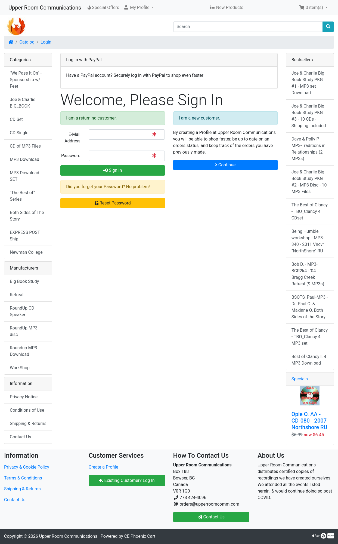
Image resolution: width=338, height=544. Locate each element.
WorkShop (20, 367)
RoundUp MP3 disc (24, 331)
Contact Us (20, 436)
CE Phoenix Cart (140, 536)
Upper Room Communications (44, 7)
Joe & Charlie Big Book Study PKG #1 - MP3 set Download (308, 83)
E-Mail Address (72, 137)
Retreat (17, 294)
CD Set (16, 119)
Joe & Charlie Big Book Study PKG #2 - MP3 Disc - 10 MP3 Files (309, 181)
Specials (300, 378)
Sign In (112, 170)
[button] (138, 7)
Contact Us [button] (211, 516)
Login (46, 42)
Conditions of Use (27, 410)
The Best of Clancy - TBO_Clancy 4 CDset (310, 211)
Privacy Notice (24, 396)
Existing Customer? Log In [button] (127, 480)
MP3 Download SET (24, 176)
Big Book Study (24, 281)
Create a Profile (103, 467)
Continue (225, 164)
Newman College (26, 252)
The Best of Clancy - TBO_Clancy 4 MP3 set (310, 337)
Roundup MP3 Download (23, 351)
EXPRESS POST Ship (25, 236)
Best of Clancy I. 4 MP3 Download (309, 360)
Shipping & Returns (28, 423)
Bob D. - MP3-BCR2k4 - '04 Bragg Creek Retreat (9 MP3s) (308, 274)
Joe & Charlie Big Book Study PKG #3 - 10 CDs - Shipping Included (309, 115)
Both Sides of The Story (27, 216)
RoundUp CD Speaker (22, 311)
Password (70, 155)
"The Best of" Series (22, 196)
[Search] (248, 27)
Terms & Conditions (23, 478)
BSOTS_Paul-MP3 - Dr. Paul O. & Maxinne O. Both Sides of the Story (310, 307)
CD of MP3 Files (25, 146)
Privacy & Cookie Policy (26, 467)
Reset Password (113, 203)
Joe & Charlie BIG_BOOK (22, 103)
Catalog (27, 42)
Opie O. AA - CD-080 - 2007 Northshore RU (309, 420)
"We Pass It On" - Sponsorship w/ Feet (26, 80)
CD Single (19, 132)
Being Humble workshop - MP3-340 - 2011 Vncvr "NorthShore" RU (308, 241)
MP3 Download (24, 159)
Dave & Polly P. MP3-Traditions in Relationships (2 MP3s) (308, 148)
